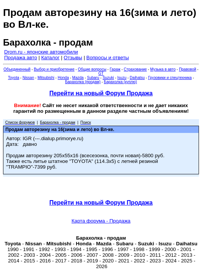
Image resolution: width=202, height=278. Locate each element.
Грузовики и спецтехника (170, 78)
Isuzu (122, 78)
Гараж (115, 69)
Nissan (28, 78)
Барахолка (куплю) (120, 82)
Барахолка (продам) (83, 82)
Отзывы (73, 57)
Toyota (13, 78)
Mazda (78, 78)
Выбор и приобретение (54, 69)
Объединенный (16, 69)
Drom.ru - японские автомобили (41, 52)
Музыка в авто (162, 69)
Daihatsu (137, 78)
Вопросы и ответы (107, 57)
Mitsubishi (46, 78)
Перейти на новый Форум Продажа (100, 93)
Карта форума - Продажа (101, 221)
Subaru (93, 78)
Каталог (50, 57)
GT (101, 73)
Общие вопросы (92, 69)
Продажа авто (20, 57)
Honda (63, 78)
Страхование (135, 69)
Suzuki (108, 78)
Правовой (187, 69)
